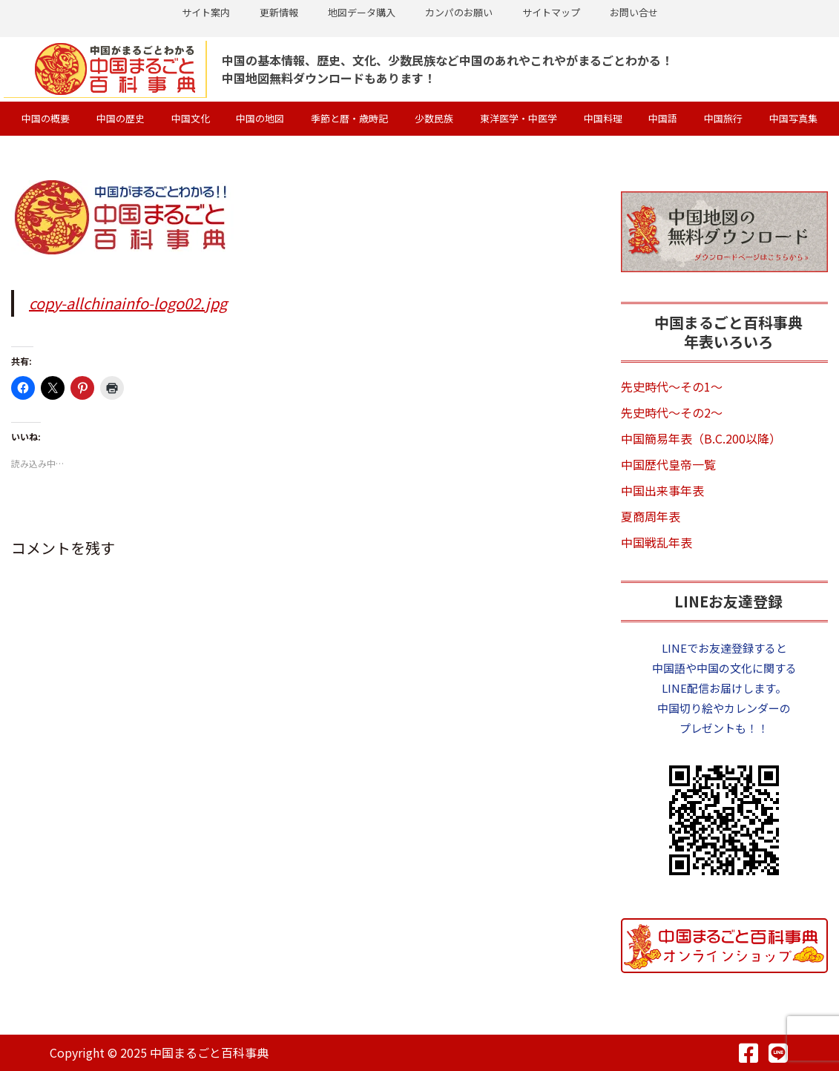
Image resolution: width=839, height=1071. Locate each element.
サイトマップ (551, 12)
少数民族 (434, 118)
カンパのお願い (459, 12)
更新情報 (279, 12)
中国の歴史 (120, 118)
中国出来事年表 (662, 489)
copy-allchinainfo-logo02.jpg (128, 302)
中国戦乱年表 (656, 541)
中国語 (662, 118)
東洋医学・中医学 (518, 118)
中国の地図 (260, 118)
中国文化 (190, 118)
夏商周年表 (650, 515)
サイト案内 (206, 12)
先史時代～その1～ (672, 386)
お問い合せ (634, 12)
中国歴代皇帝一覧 (668, 463)
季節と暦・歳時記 (349, 118)
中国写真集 (793, 118)
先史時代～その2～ (672, 412)
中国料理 (603, 118)
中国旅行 (723, 118)
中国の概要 (46, 118)
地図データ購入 (361, 12)
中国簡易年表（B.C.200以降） (701, 437)
